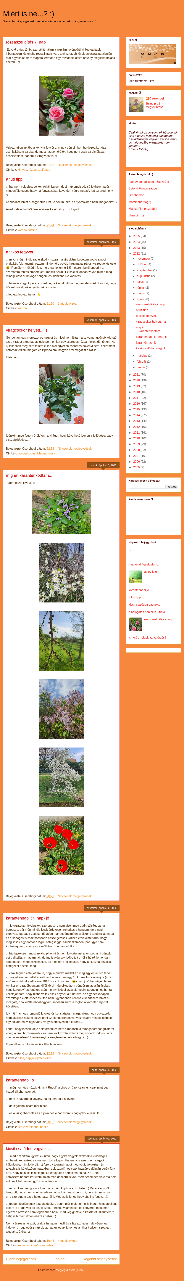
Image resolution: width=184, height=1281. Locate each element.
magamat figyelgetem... (144, 564)
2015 (137, 409)
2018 (137, 392)
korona (22, 230)
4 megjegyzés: (68, 1240)
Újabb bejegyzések (21, 1259)
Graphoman (136, 195)
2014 (137, 415)
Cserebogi (156, 98)
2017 (137, 397)
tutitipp (32, 230)
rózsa (32, 169)
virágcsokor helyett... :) (26, 330)
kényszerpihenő (28, 1127)
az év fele (150, 571)
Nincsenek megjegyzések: (75, 164)
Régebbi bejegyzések (100, 1259)
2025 (137, 236)
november (144, 258)
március (142, 355)
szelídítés (44, 169)
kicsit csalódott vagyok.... (28, 1148)
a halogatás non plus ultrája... (148, 612)
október (142, 264)
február (142, 361)
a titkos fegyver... (21, 252)
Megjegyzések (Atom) (70, 1270)
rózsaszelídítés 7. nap (26, 42)
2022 (137, 253)
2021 (137, 374)
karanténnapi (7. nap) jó (27, 918)
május (141, 293)
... (130, 549)
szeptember (145, 270)
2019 (137, 386)
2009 (137, 444)
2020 (137, 380)
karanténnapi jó (20, 1080)
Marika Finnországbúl (143, 208)
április (141, 299)
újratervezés (43, 1058)
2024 (137, 242)
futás (21, 1058)
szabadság (47, 1245)
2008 (137, 449)
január (141, 367)
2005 (137, 467)
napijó (30, 1058)
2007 (137, 455)
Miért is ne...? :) (28, 14)
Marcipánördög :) (140, 202)
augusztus (144, 276)
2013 (137, 420)
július (140, 281)
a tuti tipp (14, 179)
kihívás (22, 169)
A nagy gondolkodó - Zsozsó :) (149, 181)
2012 (137, 426)
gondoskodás (26, 453)
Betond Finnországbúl (143, 188)
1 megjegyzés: (68, 303)
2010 (137, 438)
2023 (137, 247)
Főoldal (59, 1259)
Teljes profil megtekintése (154, 105)
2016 (137, 403)
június (141, 287)
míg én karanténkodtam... (29, 475)
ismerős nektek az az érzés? (147, 637)
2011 (137, 432)
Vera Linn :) (136, 215)
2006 (137, 461)
